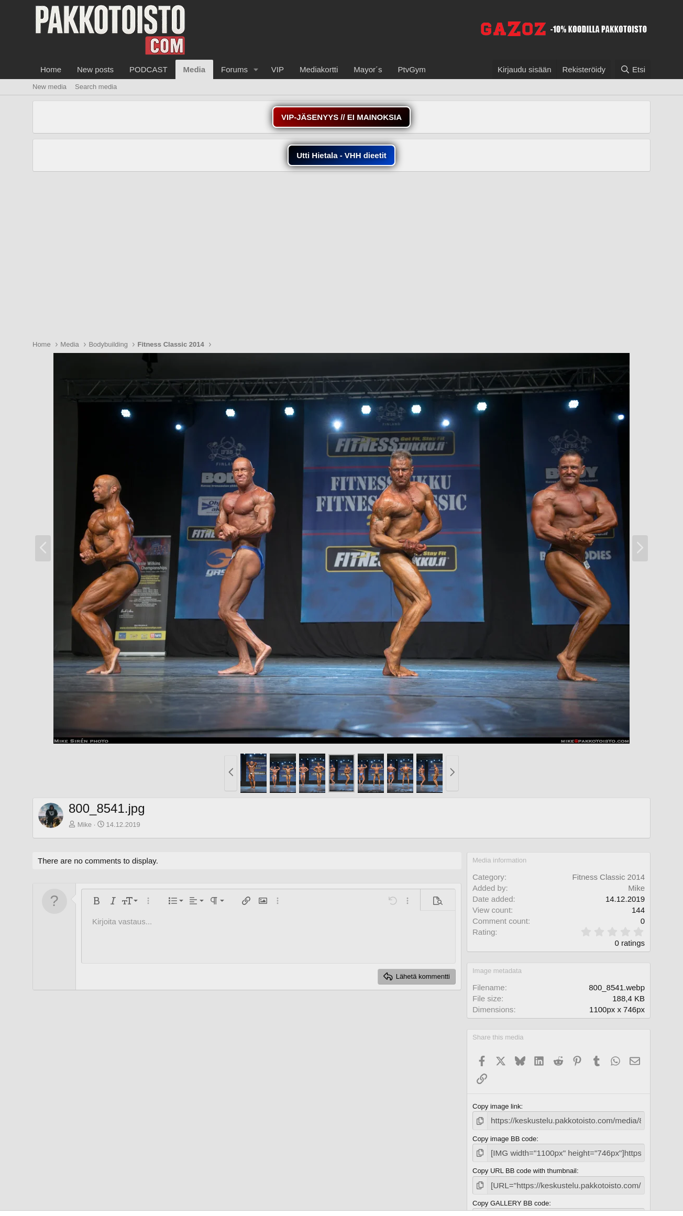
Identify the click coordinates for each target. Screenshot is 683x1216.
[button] (256, 69)
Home (50, 69)
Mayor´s (368, 69)
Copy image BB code (504, 1137)
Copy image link (496, 1106)
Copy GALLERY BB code (510, 1198)
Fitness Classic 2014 (608, 876)
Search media (96, 87)
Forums (234, 69)
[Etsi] (633, 69)
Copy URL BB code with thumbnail (524, 1167)
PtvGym (412, 69)
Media (194, 69)
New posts (95, 69)
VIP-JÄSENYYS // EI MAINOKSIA (341, 117)
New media (49, 87)
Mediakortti (319, 69)
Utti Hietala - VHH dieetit (341, 155)
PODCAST (148, 69)
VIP (277, 69)
